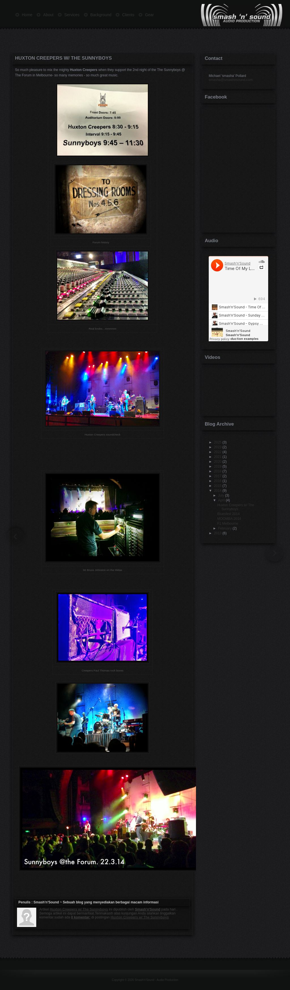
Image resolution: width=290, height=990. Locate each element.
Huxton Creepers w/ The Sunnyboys (63, 58)
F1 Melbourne (227, 524)
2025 (218, 442)
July (221, 495)
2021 (218, 457)
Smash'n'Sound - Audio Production (156, 979)
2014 (218, 491)
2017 (218, 476)
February (225, 528)
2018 (218, 471)
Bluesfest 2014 (228, 514)
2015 (218, 486)
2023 (218, 447)
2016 (218, 481)
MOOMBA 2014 (229, 519)
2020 (218, 462)
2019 (218, 466)
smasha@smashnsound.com (231, 80)
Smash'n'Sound (46, 902)
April (221, 500)
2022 (218, 452)
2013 (218, 533)
